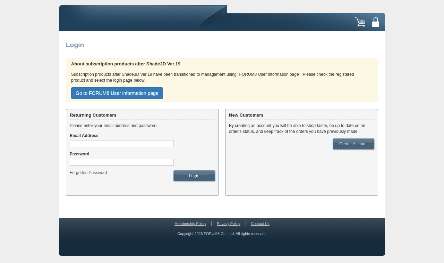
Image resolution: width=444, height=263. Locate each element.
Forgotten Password (88, 172)
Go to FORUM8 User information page (117, 93)
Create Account (353, 144)
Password (79, 154)
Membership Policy (190, 223)
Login (194, 176)
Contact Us (260, 223)
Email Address (84, 135)
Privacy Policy (228, 223)
